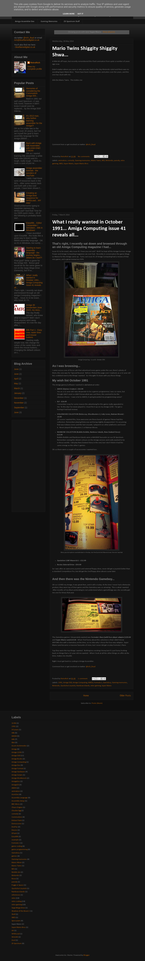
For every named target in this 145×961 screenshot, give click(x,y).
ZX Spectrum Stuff (72, 21)
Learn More (69, 14)
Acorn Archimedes (19, 746)
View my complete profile (34, 67)
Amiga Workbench (19, 778)
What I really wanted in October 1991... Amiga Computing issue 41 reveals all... (89, 229)
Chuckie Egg (16, 811)
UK (13, 931)
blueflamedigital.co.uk (25, 47)
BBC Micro (16, 804)
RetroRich (35, 62)
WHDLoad (16, 934)
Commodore (17, 817)
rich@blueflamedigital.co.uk (26, 40)
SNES (61, 164)
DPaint (14, 833)
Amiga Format (17, 768)
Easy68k (15, 837)
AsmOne (15, 794)
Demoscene (16, 824)
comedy (71, 160)
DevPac (15, 827)
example (15, 840)
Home (86, 696)
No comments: (84, 157)
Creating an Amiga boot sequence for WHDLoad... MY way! (33, 198)
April (16, 378)
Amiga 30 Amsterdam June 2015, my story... (34, 307)
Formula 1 (98, 683)
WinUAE (15, 937)
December (19, 398)
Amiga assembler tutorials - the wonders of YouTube (34, 172)
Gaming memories (82, 160)
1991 (60, 683)
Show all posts (109, 32)
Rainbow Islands (83, 686)
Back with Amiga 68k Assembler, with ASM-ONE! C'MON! (33, 147)
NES (103, 160)
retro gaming (96, 686)
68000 (14, 736)
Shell (13, 914)
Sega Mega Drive (18, 908)
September (19, 407)
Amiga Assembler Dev (24, 21)
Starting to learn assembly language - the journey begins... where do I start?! (34, 253)
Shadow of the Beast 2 (21, 911)
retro (14, 898)
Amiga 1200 (16, 752)
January (17, 393)
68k (13, 739)
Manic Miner (17, 862)
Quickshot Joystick (68, 686)
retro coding (16, 901)
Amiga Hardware (18, 772)
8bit (13, 743)
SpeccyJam (16, 921)
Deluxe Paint (17, 820)
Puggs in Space (17, 885)
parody (117, 160)
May (16, 383)
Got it (80, 14)
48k (13, 733)
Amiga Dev (16, 765)
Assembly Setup (18, 801)
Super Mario (69, 164)
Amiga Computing (80, 683)
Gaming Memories (49, 21)
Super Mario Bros (81, 164)
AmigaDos (16, 781)
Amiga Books (17, 759)
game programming (19, 849)
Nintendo (109, 160)
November (19, 403)
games (14, 856)
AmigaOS (15, 785)
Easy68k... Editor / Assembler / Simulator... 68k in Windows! (34, 226)
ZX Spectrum (17, 943)
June (16, 369)
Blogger (86, 955)
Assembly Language (20, 798)
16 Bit (14, 723)
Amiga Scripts (17, 775)
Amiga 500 (67, 683)
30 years (15, 730)
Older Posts (125, 696)
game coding (17, 846)
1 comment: (83, 679)
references (16, 895)
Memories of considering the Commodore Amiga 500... (33, 92)
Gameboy (107, 683)
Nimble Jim (16, 872)
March (17, 388)
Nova (14, 879)
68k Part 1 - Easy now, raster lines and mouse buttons (34, 333)
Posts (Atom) (97, 703)
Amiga (14, 749)
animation (62, 160)
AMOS (90, 683)
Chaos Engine (17, 807)
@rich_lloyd (90, 144)
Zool (13, 940)
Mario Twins (96, 160)
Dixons (14, 830)
